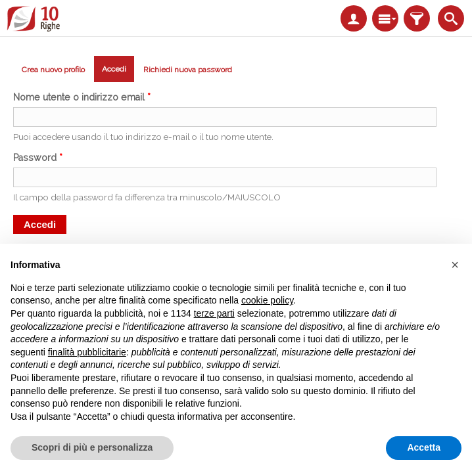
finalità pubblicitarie (87, 352)
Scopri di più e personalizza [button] (92, 447)
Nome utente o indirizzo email (82, 97)
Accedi (118, 71)
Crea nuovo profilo (53, 69)
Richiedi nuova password (187, 69)
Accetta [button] (423, 447)
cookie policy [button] (267, 300)
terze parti (214, 313)
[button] (454, 264)
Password (37, 157)
